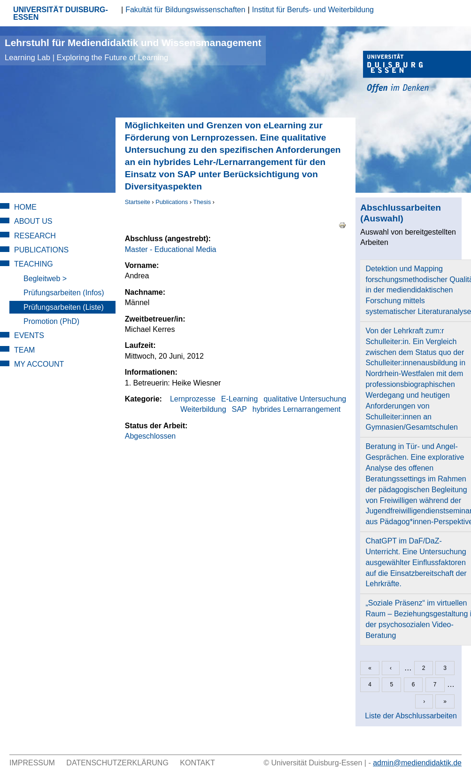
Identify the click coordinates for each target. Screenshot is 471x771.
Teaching (33, 264)
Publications (171, 201)
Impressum (32, 763)
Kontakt (197, 763)
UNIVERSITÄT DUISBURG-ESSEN (60, 13)
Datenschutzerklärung (117, 763)
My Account (39, 364)
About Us (33, 221)
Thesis (202, 201)
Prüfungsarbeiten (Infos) (63, 293)
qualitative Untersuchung (304, 399)
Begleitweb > (45, 279)
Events (29, 335)
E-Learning (239, 399)
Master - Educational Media (170, 249)
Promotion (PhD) (51, 321)
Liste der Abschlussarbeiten (411, 716)
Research (35, 236)
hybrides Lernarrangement (297, 409)
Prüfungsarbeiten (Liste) (63, 307)
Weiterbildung (203, 409)
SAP (239, 409)
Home (25, 207)
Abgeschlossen (150, 436)
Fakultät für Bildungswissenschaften (185, 10)
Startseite (137, 201)
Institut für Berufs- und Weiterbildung (313, 10)
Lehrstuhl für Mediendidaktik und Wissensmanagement (133, 49)
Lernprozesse (193, 399)
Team (24, 350)
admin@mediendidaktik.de (417, 763)
